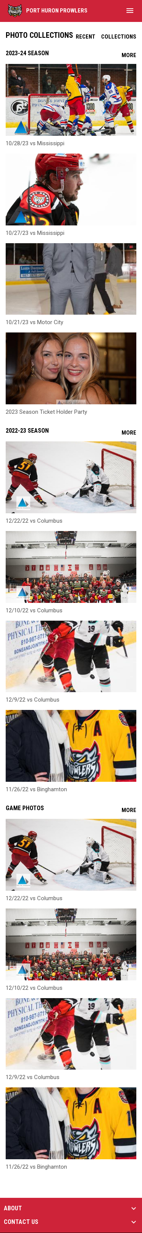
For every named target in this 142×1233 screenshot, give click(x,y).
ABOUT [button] (13, 1208)
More (129, 55)
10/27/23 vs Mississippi (35, 233)
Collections (118, 36)
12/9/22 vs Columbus (32, 699)
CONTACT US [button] (21, 1222)
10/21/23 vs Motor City (34, 322)
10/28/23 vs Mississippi (35, 143)
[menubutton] (129, 10)
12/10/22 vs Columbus (34, 610)
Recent (85, 36)
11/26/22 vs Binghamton (36, 789)
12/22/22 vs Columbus (34, 520)
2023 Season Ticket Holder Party (46, 411)
